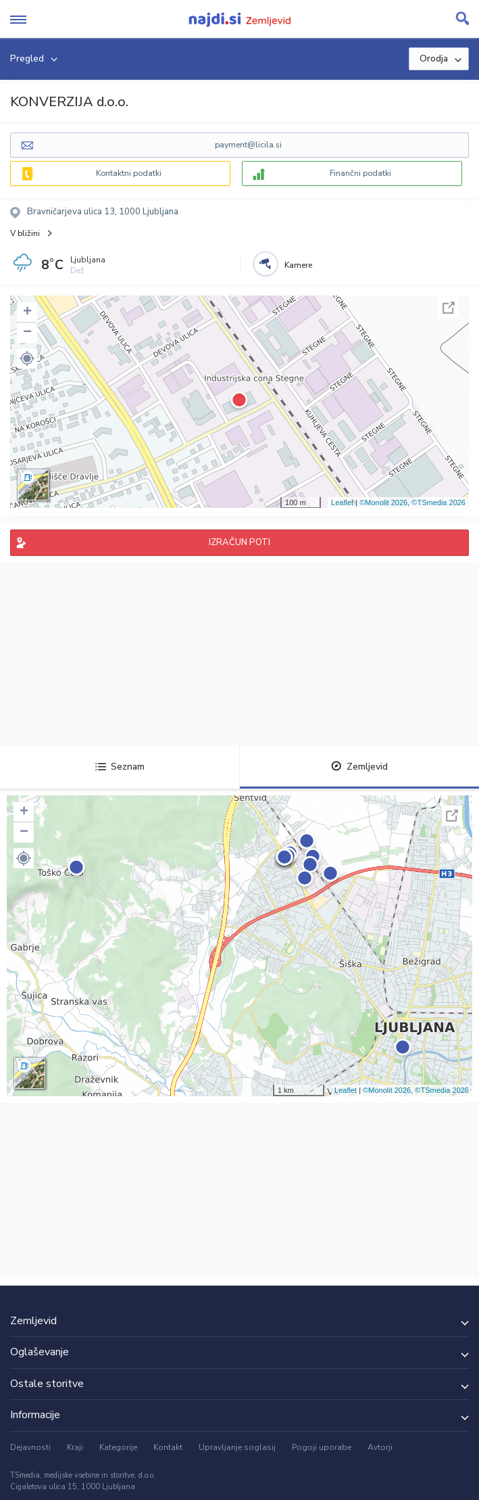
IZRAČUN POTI (239, 542)
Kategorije (118, 1447)
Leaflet (342, 502)
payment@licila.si (248, 144)
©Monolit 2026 (383, 502)
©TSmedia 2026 (438, 502)
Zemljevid (359, 766)
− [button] (27, 333)
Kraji (75, 1447)
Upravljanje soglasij (237, 1447)
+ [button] (27, 312)
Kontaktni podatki (128, 173)
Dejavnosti (30, 1447)
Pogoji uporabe (321, 1447)
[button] (27, 358)
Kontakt (167, 1447)
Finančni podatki (360, 173)
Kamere (298, 265)
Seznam (120, 766)
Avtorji (380, 1447)
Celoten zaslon (448, 308)
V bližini (25, 233)
